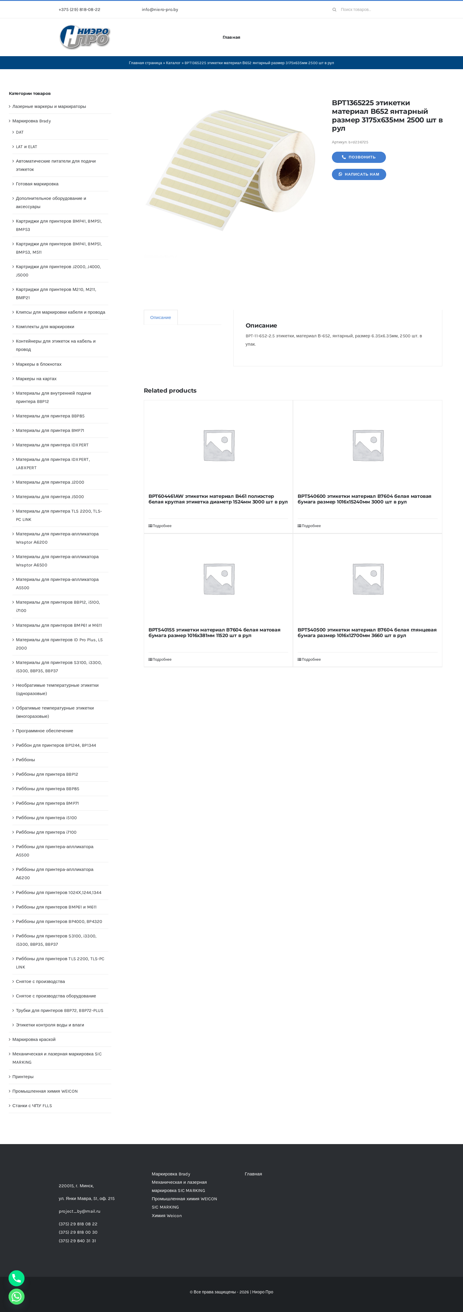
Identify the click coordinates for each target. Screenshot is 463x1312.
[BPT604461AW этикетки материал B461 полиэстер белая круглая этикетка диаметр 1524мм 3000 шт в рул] (218, 444)
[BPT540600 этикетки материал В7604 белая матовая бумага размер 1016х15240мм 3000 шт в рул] (367, 444)
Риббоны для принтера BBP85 (47, 788)
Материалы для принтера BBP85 (50, 416)
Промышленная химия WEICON (45, 1091)
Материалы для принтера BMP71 (50, 430)
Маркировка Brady (31, 121)
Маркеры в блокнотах (38, 364)
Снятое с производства (40, 981)
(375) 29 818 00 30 (78, 1232)
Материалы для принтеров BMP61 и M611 (59, 625)
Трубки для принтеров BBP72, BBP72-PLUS (60, 1010)
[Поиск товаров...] (366, 9)
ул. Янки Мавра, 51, (87, 1198)
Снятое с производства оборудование (56, 996)
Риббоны (25, 759)
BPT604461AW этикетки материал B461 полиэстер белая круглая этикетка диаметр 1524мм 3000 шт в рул (218, 499)
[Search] (334, 9)
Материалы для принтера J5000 (50, 496)
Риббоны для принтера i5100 (46, 817)
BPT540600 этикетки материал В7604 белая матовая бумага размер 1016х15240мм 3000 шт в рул (364, 499)
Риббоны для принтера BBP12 (47, 774)
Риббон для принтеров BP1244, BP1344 (56, 745)
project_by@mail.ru (79, 1211)
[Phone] (17, 1278)
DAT (20, 132)
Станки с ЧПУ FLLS (32, 1105)
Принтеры (23, 1076)
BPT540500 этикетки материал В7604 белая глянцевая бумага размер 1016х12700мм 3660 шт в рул (367, 632)
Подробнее (162, 526)
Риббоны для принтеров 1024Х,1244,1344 (58, 892)
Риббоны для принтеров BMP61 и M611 (56, 907)
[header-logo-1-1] (85, 26)
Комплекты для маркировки (45, 326)
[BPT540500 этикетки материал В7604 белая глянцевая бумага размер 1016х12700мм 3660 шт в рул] (367, 578)
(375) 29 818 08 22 (78, 1224)
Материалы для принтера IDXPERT (52, 445)
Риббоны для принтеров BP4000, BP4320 (59, 921)
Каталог (173, 63)
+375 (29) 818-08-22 (79, 9)
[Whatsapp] (17, 1297)
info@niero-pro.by (160, 9)
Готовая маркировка (37, 184)
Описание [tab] (160, 317)
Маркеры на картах (36, 378)
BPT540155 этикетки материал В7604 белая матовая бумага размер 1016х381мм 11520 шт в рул (215, 632)
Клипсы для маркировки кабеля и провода (60, 312)
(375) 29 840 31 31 (77, 1240)
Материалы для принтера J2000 (50, 482)
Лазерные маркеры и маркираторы (49, 106)
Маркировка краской (34, 1039)
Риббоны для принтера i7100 (46, 832)
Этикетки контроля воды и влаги (50, 1025)
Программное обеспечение (44, 730)
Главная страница (145, 63)
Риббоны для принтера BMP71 (47, 803)
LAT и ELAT (27, 146)
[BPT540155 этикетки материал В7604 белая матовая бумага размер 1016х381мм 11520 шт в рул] (218, 578)
